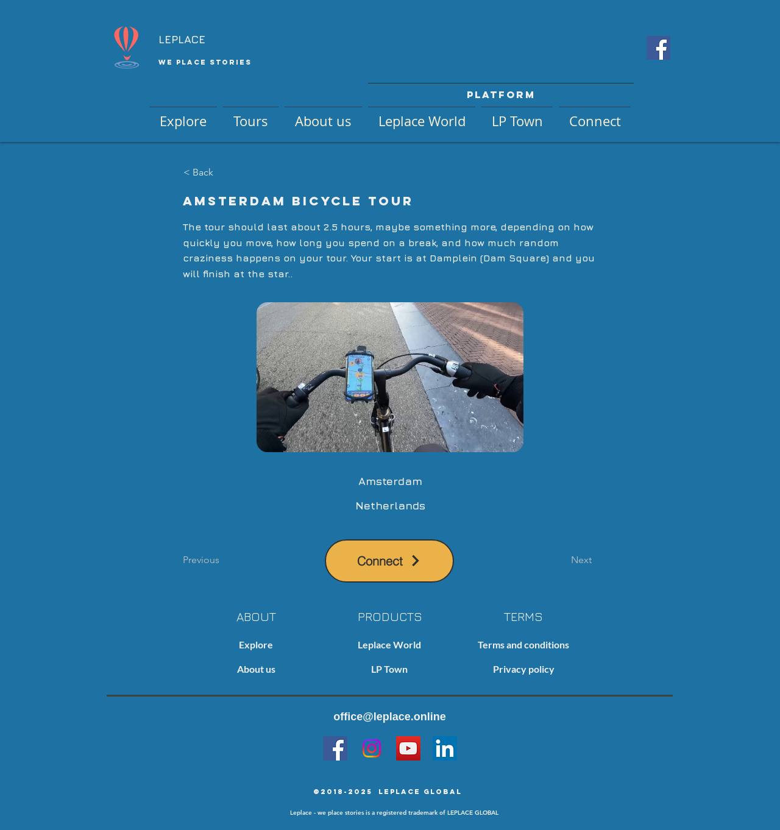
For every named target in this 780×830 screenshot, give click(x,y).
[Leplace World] (389, 645)
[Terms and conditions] (523, 645)
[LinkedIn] (445, 748)
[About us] (256, 670)
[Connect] (389, 561)
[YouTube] (408, 748)
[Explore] (256, 645)
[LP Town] (389, 670)
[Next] (561, 560)
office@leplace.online (389, 717)
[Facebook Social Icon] (658, 48)
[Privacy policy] (523, 670)
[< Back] (223, 172)
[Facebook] (335, 748)
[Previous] (223, 560)
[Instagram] (372, 748)
